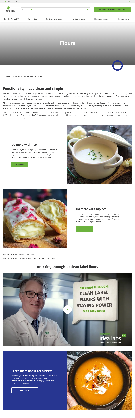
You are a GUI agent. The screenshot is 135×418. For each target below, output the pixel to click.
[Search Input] (62, 10)
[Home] (10, 12)
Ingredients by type (30, 76)
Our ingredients (17, 76)
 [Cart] (130, 2)
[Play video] (67, 309)
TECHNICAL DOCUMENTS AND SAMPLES (113, 10)
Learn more (20, 164)
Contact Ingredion (119, 2)
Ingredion (7, 76)
